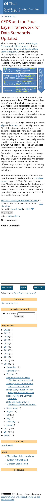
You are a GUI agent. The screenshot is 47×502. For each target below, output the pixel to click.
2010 (6, 431)
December (12, 367)
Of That (10, 4)
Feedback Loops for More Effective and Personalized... (20, 379)
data (10, 216)
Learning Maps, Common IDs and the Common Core (19, 385)
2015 (6, 353)
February (11, 421)
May (9, 418)
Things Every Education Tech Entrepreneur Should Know (20, 391)
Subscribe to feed (10, 303)
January (10, 425)
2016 (6, 350)
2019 (6, 340)
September (12, 408)
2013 (6, 360)
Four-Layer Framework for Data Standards (19, 44)
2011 (6, 428)
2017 (6, 346)
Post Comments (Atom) (25, 293)
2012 (6, 364)
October (11, 374)
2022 (6, 329)
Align (3, 125)
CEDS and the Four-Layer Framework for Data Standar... (21, 403)
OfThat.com (17, 494)
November (12, 370)
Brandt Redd (7, 445)
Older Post (39, 287)
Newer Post (7, 287)
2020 (6, 336)
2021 (6, 333)
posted (22, 43)
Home (23, 287)
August (10, 411)
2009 (6, 435)
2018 (6, 343)
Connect (14, 125)
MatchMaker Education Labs (20, 456)
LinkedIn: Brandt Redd (17, 463)
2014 (6, 357)
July (8, 414)
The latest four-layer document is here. (19, 200)
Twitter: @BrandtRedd (17, 460)
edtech (16, 216)
